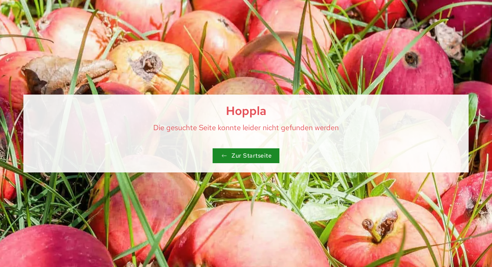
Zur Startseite (246, 155)
